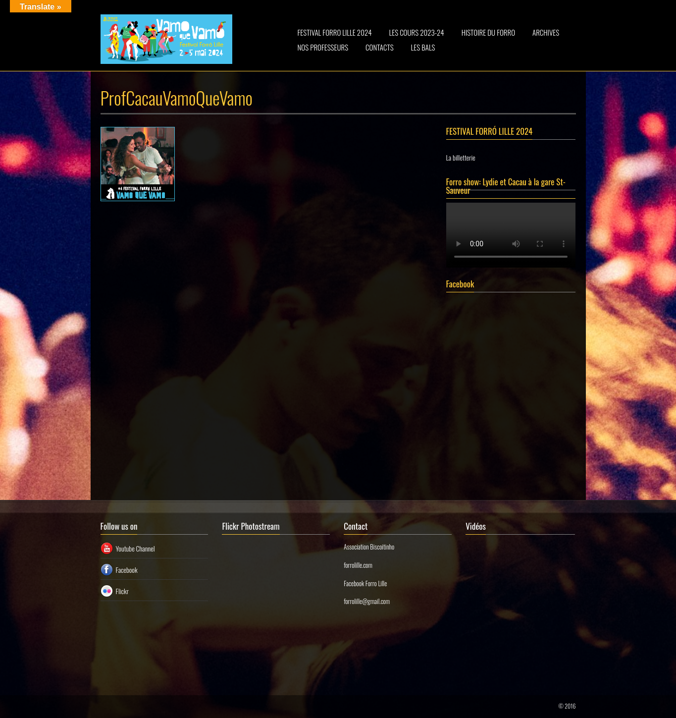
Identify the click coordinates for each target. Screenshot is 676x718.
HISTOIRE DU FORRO (488, 32)
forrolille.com (358, 565)
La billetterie (460, 157)
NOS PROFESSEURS (323, 47)
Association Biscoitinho (369, 547)
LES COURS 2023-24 (416, 32)
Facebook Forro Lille (365, 583)
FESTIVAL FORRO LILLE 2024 (335, 32)
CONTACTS (379, 47)
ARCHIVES (545, 32)
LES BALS (423, 47)
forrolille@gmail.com (367, 601)
